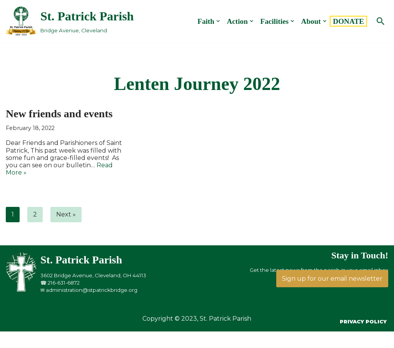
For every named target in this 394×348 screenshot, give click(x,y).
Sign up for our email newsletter (332, 278)
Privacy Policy (363, 322)
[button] (218, 21)
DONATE (348, 21)
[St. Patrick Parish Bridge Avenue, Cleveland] (70, 21)
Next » (66, 214)
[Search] (380, 21)
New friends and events (59, 114)
